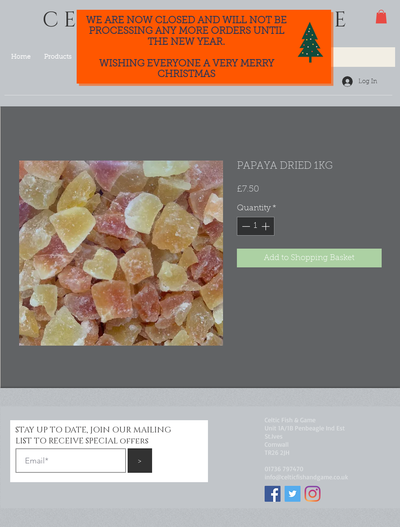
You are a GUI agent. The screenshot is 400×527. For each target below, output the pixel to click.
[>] (140, 460)
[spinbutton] (255, 226)
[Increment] (266, 226)
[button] (381, 16)
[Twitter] (293, 494)
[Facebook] (273, 494)
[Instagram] (312, 494)
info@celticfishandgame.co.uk (306, 477)
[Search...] (341, 57)
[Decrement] (245, 226)
